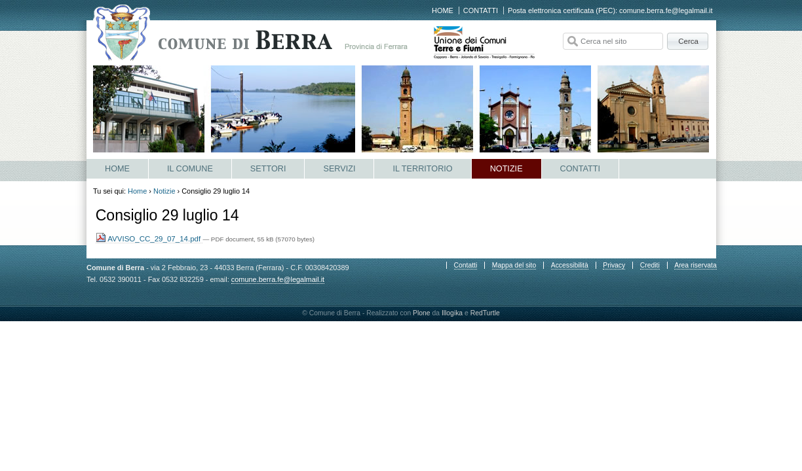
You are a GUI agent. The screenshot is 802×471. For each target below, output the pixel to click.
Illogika (452, 313)
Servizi (339, 168)
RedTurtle (485, 313)
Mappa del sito (514, 265)
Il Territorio (422, 168)
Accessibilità (569, 265)
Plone (421, 313)
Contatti (480, 10)
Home (442, 10)
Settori (268, 168)
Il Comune (190, 168)
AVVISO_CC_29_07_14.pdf (149, 239)
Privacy (614, 265)
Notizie (506, 168)
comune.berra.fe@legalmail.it (277, 279)
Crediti (650, 265)
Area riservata (695, 265)
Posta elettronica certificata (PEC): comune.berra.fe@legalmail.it (610, 10)
